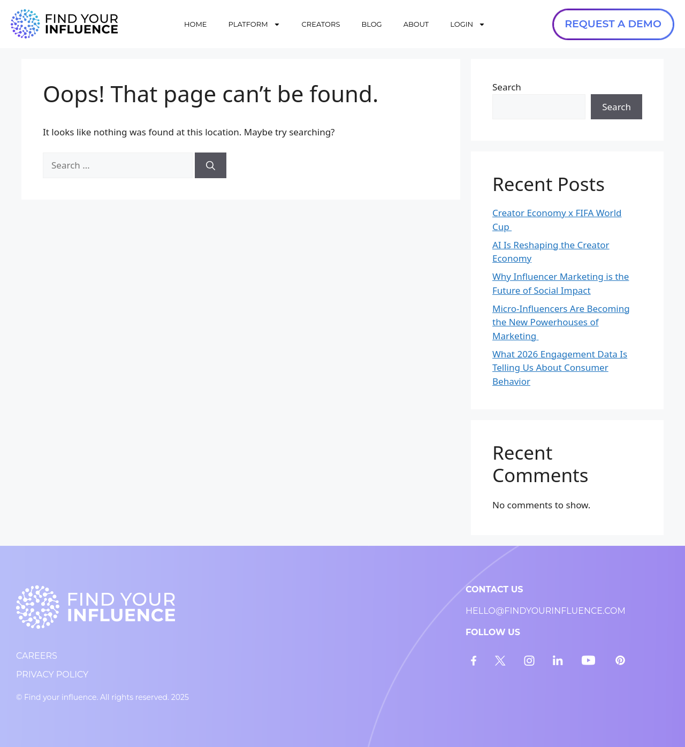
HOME (195, 24)
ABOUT (416, 24)
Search (506, 87)
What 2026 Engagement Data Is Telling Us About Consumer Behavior (559, 367)
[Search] (210, 165)
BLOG (371, 24)
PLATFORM (254, 24)
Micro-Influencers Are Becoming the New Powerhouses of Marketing (561, 322)
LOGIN (467, 24)
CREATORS (321, 24)
